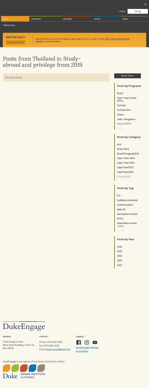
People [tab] (97, 23)
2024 (119, 260)
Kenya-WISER (124, 127)
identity (121, 234)
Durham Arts (124, 114)
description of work (127, 218)
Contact (122, 11)
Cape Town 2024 (126, 162)
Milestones (9, 29)
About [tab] (6, 23)
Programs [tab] (36, 23)
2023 (119, 264)
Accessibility (82, 355)
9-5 (118, 199)
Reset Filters (127, 80)
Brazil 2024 (123, 153)
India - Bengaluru (126, 123)
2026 (119, 251)
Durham (121, 109)
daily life (121, 213)
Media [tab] (125, 23)
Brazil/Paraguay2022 (128, 157)
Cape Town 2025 (126, 167)
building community (127, 204)
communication (125, 209)
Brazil (120, 97)
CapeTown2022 (125, 171)
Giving (137, 11)
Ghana (120, 118)
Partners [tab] (67, 23)
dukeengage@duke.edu (58, 353)
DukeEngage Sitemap (87, 351)
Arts (119, 148)
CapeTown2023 (125, 176)
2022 (119, 269)
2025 (119, 255)
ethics (120, 222)
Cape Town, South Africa (126, 104)
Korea (120, 132)
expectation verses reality (127, 229)
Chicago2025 (123, 180)
